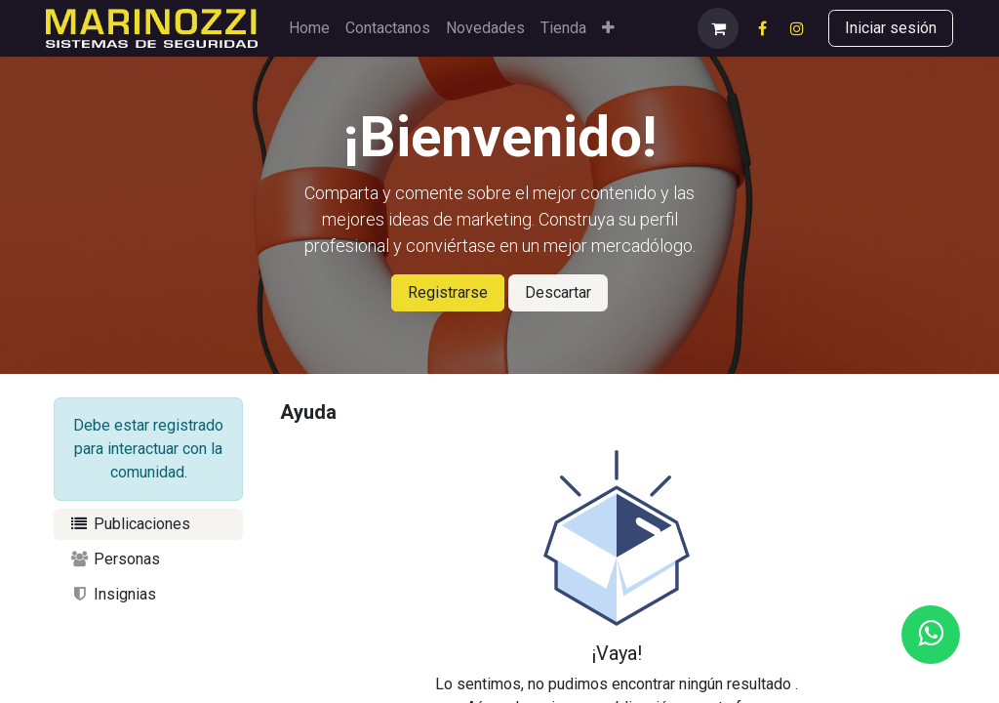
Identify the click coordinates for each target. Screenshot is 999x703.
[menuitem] (309, 28)
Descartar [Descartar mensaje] (558, 292)
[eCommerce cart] (718, 28)
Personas (114, 559)
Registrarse (448, 292)
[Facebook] (762, 28)
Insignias (112, 594)
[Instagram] (797, 28)
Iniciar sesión (891, 28)
